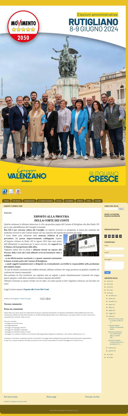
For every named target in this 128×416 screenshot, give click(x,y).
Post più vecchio (92, 397)
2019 (108, 284)
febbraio (111, 348)
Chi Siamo (17, 201)
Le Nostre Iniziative (45, 201)
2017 (108, 290)
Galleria (80, 201)
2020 (108, 281)
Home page (51, 397)
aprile (110, 316)
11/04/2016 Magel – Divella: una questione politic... (116, 327)
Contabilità (69, 201)
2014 (108, 357)
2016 (108, 293)
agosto (111, 304)
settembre (112, 301)
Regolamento (29, 201)
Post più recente (11, 397)
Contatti (98, 201)
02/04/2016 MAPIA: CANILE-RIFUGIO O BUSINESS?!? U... (116, 342)
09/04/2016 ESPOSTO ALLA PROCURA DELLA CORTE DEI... (115, 334)
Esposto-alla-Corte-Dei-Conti (36, 289)
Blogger (75, 410)
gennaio (111, 351)
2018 (108, 287)
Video (89, 201)
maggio (111, 313)
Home (6, 201)
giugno (111, 310)
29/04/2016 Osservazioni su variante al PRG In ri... (115, 320)
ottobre (111, 298)
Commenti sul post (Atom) (18, 401)
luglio (111, 307)
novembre (112, 295)
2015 (108, 354)
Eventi (59, 201)
